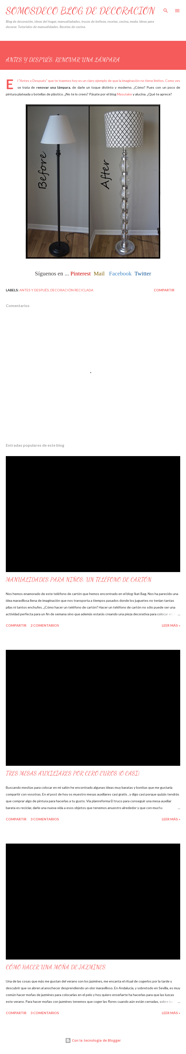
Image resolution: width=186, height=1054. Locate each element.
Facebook (120, 273)
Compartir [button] (164, 290)
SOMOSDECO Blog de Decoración (80, 10)
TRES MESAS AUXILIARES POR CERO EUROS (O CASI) (72, 773)
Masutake (124, 94)
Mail (99, 273)
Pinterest (80, 273)
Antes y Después (34, 290)
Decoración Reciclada (71, 290)
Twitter (142, 273)
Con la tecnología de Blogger (93, 1040)
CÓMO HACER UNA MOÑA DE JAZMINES (56, 967)
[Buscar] (166, 9)
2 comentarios (45, 625)
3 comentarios (45, 819)
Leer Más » (171, 625)
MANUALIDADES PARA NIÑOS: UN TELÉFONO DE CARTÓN (78, 579)
